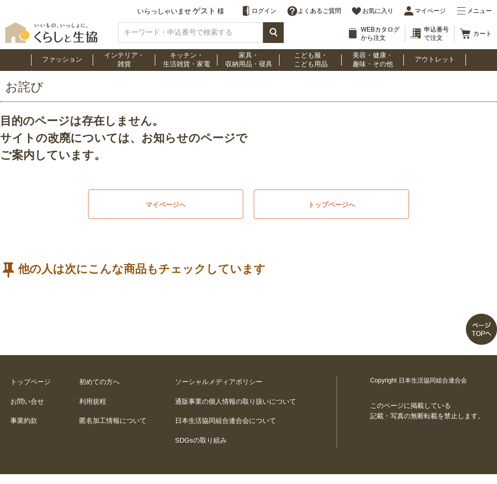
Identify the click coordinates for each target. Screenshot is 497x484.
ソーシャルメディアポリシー (218, 382)
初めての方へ (99, 382)
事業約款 (23, 420)
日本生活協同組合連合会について (225, 420)
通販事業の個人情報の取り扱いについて (235, 401)
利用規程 (92, 401)
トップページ (30, 382)
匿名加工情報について (113, 420)
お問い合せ (27, 401)
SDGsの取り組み (201, 440)
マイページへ (165, 205)
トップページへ (331, 205)
